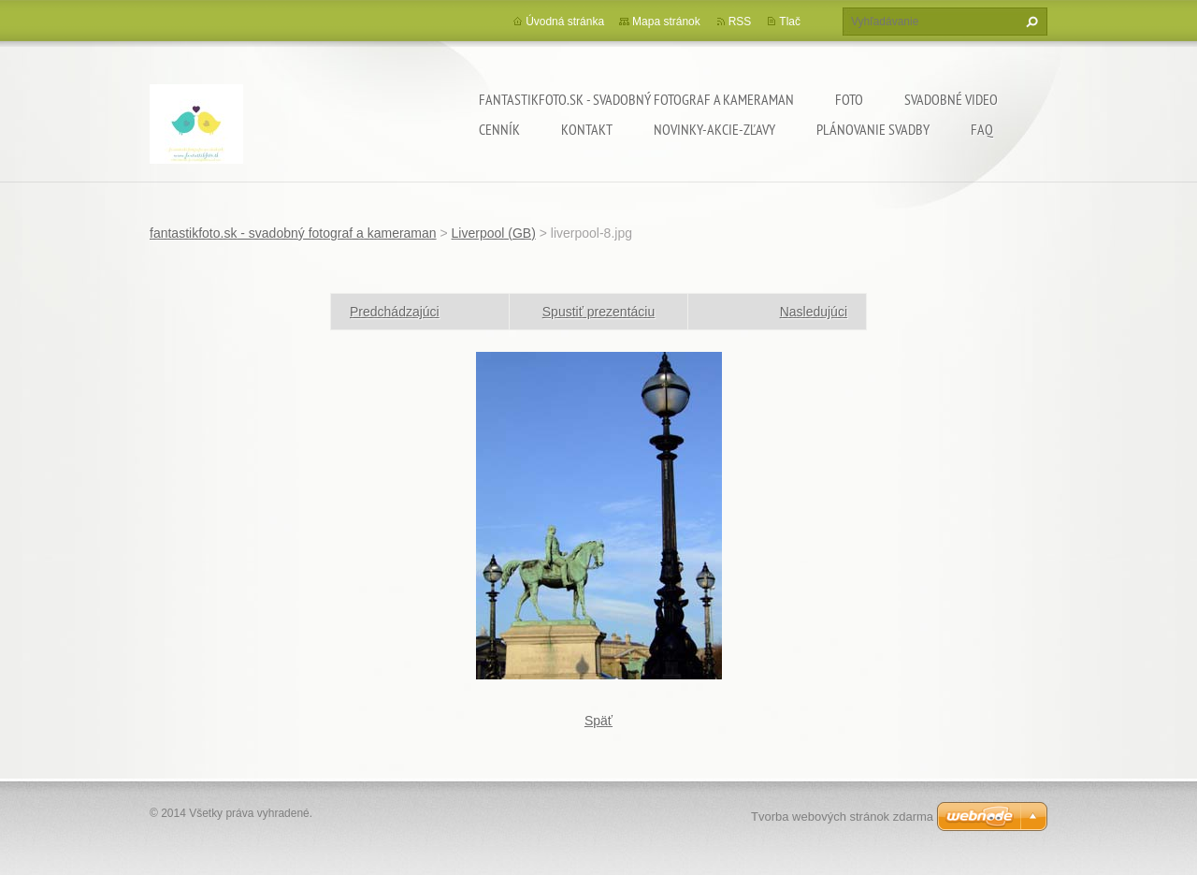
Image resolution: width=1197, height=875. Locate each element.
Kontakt (587, 129)
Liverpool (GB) (494, 233)
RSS (740, 21)
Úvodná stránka (565, 21)
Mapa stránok (666, 21)
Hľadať (1030, 21)
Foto (849, 99)
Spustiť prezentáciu (598, 311)
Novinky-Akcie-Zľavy (714, 129)
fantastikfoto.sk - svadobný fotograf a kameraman (636, 99)
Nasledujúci (813, 311)
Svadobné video (951, 99)
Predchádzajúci (395, 311)
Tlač (789, 21)
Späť (598, 720)
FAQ (982, 129)
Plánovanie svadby (873, 129)
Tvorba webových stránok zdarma (842, 816)
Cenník (499, 129)
